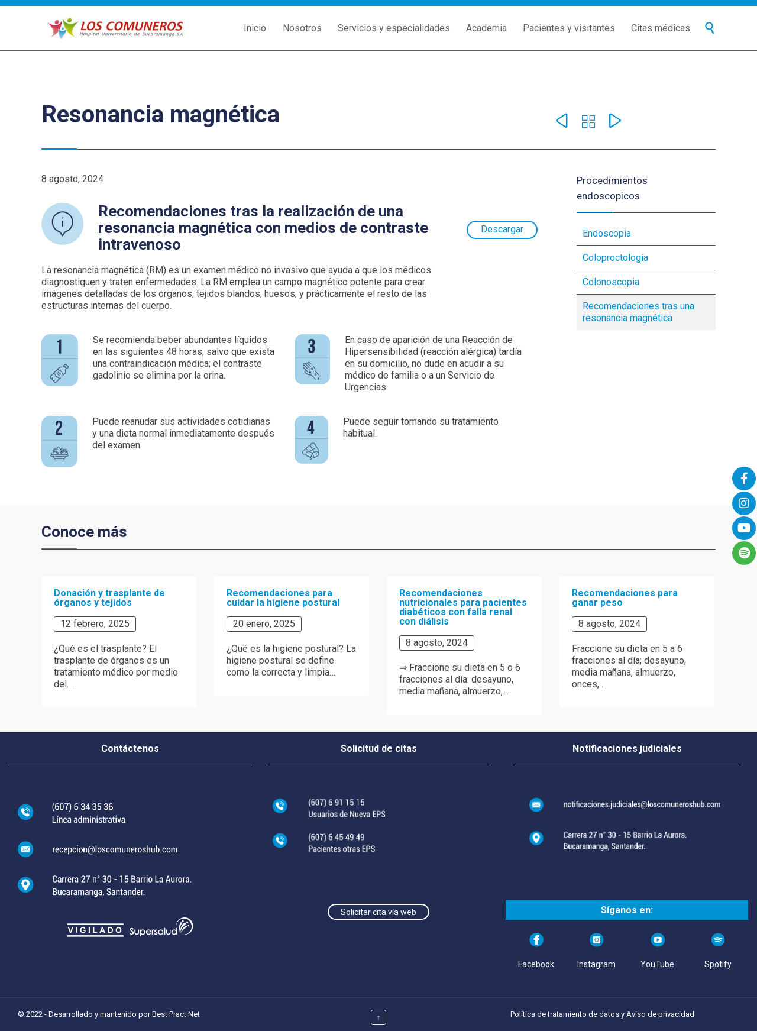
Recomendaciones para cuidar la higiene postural (283, 597)
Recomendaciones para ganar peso (625, 597)
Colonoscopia (611, 281)
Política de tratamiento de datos (564, 1014)
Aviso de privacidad (660, 1014)
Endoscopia (607, 233)
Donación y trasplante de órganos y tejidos (109, 597)
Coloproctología (615, 257)
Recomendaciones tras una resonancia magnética (638, 312)
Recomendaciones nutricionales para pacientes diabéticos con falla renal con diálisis (463, 607)
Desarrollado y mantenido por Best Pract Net (124, 1014)
